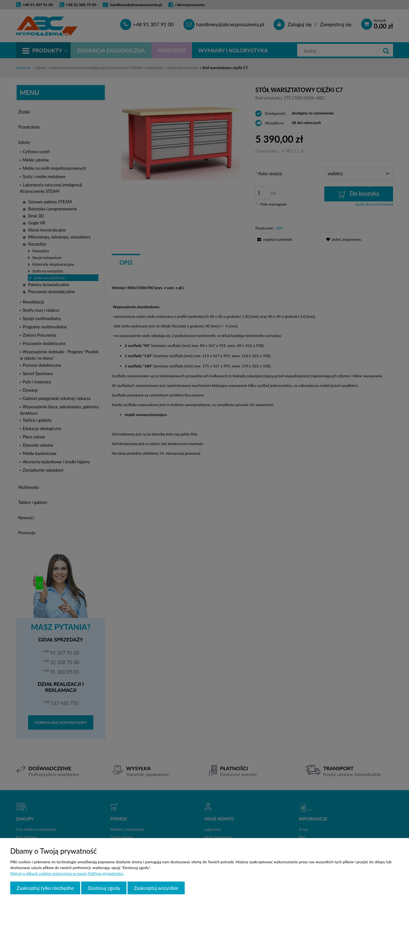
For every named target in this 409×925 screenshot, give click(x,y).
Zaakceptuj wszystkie (156, 888)
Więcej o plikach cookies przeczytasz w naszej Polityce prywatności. (67, 873)
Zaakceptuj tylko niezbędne (45, 888)
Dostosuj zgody (104, 888)
